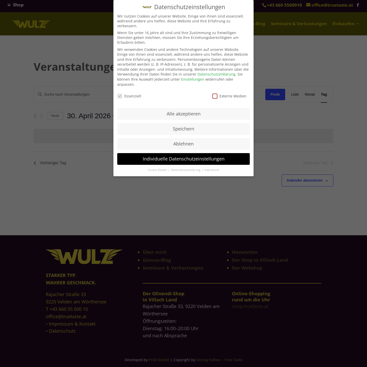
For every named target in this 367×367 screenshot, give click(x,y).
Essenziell (129, 94)
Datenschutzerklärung (216, 72)
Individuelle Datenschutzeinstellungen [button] (184, 157)
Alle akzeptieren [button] (184, 112)
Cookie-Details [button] (158, 168)
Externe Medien (229, 94)
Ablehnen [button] (183, 142)
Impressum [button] (211, 168)
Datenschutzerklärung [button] (186, 168)
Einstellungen (192, 77)
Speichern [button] (183, 127)
